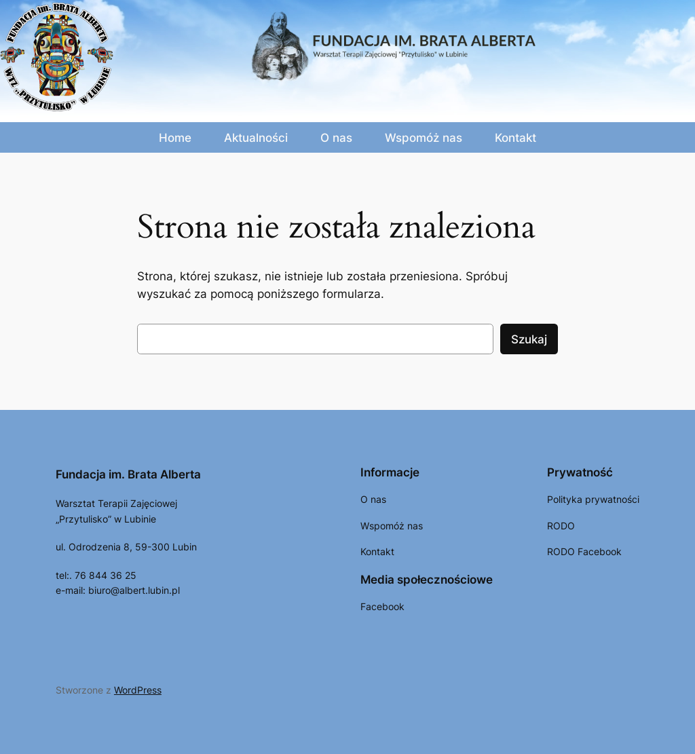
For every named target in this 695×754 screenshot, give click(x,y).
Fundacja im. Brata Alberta (128, 474)
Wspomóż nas (423, 138)
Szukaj (529, 339)
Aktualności (256, 138)
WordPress (138, 690)
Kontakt (515, 138)
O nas (336, 138)
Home (175, 138)
